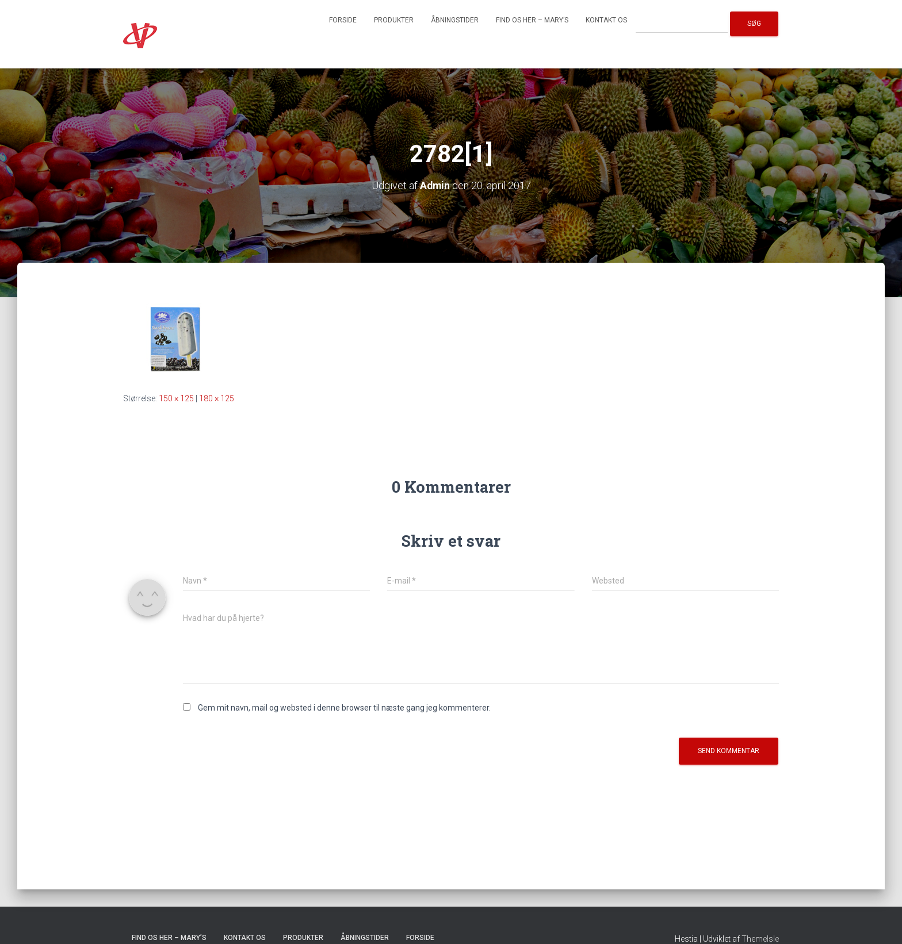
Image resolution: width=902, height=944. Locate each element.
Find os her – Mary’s (532, 20)
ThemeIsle (760, 938)
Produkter (394, 20)
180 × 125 (216, 398)
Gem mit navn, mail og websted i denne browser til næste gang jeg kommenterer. (344, 707)
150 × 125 (176, 398)
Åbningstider (455, 20)
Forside (343, 20)
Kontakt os (606, 20)
